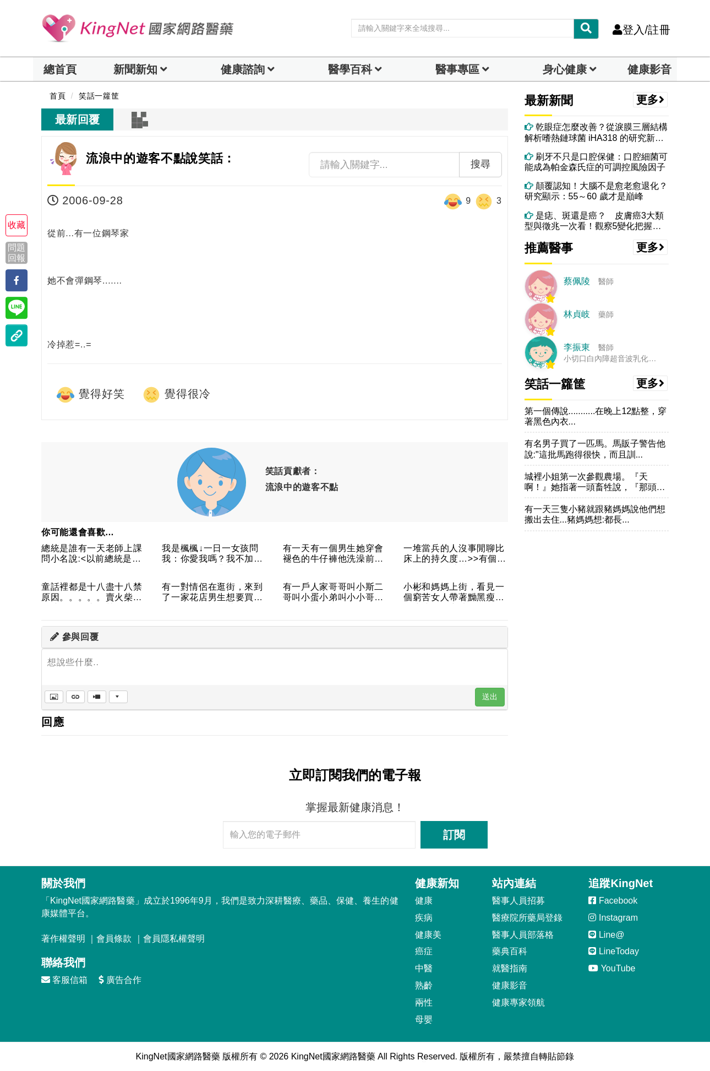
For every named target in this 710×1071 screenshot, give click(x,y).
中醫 (424, 968)
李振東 (577, 347)
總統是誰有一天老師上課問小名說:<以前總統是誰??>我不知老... (91, 554)
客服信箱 (64, 980)
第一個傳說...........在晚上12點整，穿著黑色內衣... (596, 416)
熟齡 (424, 985)
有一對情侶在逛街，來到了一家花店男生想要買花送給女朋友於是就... (212, 593)
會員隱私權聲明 (174, 938)
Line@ (606, 934)
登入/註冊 (641, 30)
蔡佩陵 (577, 281)
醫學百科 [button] (350, 69)
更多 (650, 100)
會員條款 (114, 938)
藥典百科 (509, 951)
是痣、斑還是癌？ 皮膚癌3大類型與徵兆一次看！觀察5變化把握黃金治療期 (594, 221)
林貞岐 (577, 314)
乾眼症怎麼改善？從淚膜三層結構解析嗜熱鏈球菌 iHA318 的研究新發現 (596, 132)
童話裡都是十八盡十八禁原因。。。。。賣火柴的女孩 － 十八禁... (91, 593)
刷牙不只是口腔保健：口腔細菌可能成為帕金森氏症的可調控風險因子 (596, 162)
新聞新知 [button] (135, 69)
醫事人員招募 (518, 900)
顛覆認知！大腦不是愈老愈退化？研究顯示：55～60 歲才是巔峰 (596, 191)
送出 (490, 696)
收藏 (16, 225)
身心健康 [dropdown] (565, 69)
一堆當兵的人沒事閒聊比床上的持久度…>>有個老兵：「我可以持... (454, 554)
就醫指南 (509, 968)
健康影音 (649, 69)
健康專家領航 (518, 1002)
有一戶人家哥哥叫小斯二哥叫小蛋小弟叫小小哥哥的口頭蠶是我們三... (333, 593)
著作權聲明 (63, 938)
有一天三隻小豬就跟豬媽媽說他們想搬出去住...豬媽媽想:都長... (595, 514)
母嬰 (424, 1019)
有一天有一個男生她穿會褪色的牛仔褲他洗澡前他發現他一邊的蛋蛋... (333, 554)
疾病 (424, 917)
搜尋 (480, 164)
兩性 (424, 1002)
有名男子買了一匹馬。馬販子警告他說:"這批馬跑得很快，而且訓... (595, 449)
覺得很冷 (176, 395)
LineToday (613, 951)
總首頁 (60, 69)
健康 (424, 900)
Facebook (612, 900)
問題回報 (16, 253)
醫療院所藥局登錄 (527, 917)
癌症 (424, 951)
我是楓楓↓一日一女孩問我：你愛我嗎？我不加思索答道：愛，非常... (212, 554)
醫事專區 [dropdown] (457, 69)
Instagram (613, 917)
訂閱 (454, 835)
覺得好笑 (90, 395)
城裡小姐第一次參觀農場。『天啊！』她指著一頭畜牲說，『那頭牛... (591, 482)
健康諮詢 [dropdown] (243, 69)
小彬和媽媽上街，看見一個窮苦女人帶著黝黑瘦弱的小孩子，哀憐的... (453, 593)
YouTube (611, 968)
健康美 (428, 934)
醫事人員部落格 (523, 934)
